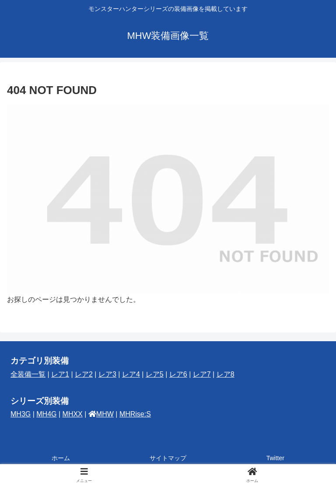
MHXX (73, 414)
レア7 (202, 374)
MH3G (20, 414)
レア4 (131, 374)
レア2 (84, 374)
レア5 (155, 374)
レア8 (225, 374)
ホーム (61, 458)
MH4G (46, 414)
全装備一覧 (28, 374)
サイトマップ (168, 458)
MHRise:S (135, 414)
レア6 (178, 374)
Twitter (275, 458)
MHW (105, 414)
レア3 (107, 374)
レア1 (60, 374)
